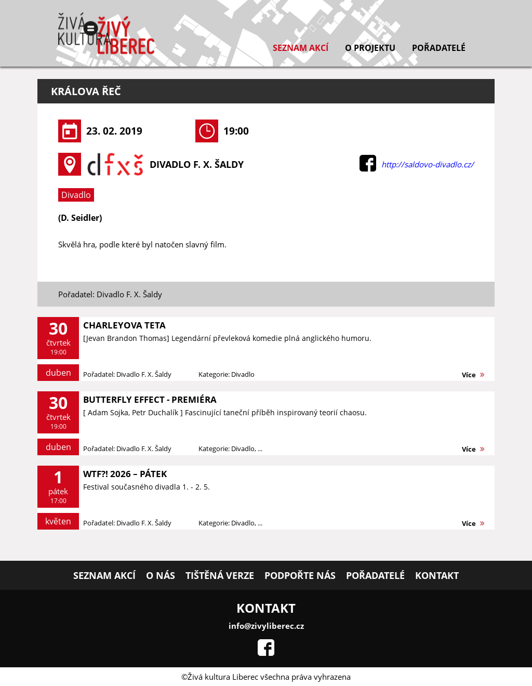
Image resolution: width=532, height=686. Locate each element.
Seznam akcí (300, 48)
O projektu (370, 48)
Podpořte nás (300, 575)
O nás (160, 575)
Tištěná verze (219, 575)
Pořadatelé (439, 48)
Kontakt (437, 575)
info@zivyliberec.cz (266, 626)
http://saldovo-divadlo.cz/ (427, 164)
